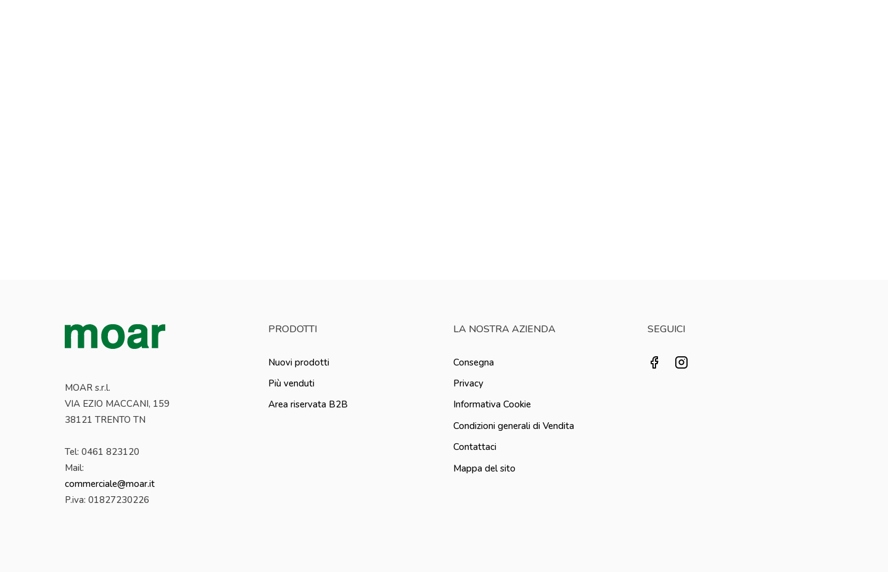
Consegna (473, 362)
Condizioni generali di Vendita (513, 426)
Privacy (468, 383)
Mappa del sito (484, 468)
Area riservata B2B (308, 404)
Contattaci (474, 447)
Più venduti (291, 383)
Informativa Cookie (492, 404)
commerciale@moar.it (110, 484)
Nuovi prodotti (298, 362)
